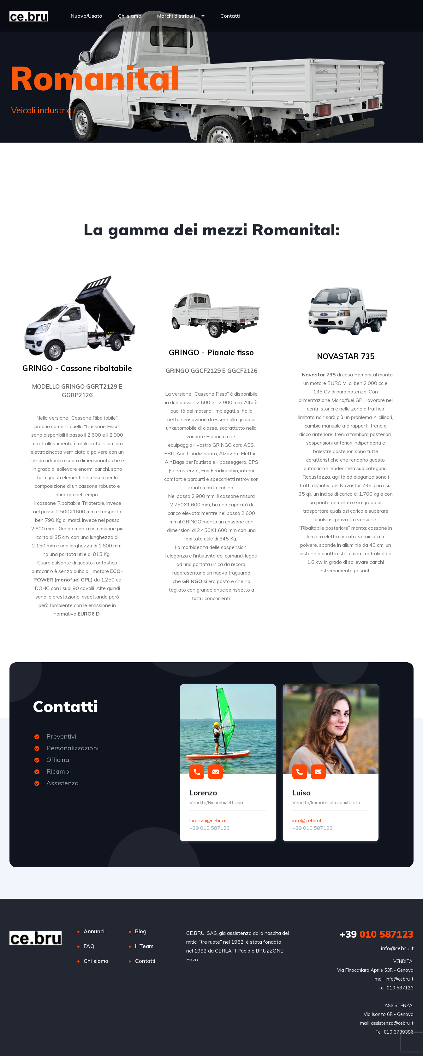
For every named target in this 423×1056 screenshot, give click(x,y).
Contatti (230, 16)
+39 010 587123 (209, 828)
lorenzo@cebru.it (208, 820)
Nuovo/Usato (86, 16)
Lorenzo (203, 792)
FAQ (89, 946)
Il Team (144, 946)
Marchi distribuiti (177, 16)
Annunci (94, 931)
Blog (140, 931)
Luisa (301, 792)
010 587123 (377, 934)
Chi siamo (129, 16)
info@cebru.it (307, 820)
